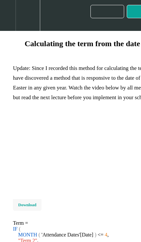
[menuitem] (28, 15)
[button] (8, 15)
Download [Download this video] (27, 204)
